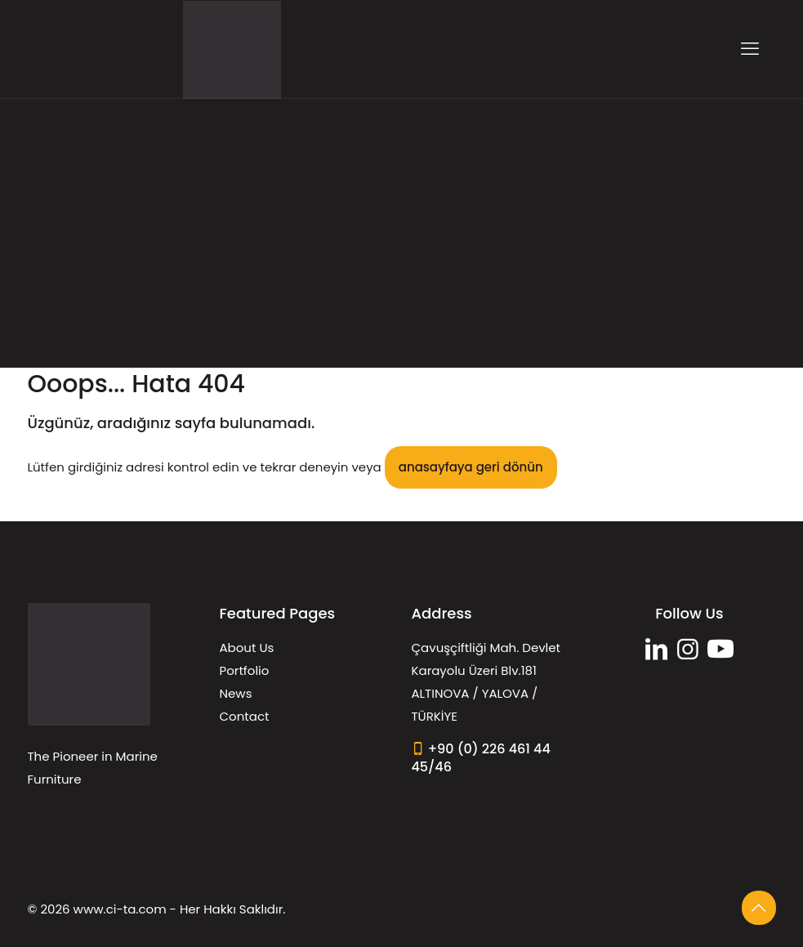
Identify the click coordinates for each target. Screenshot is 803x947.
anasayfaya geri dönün (471, 467)
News (236, 693)
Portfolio (245, 670)
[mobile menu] (750, 49)
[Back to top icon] (759, 908)
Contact (245, 716)
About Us (247, 647)
